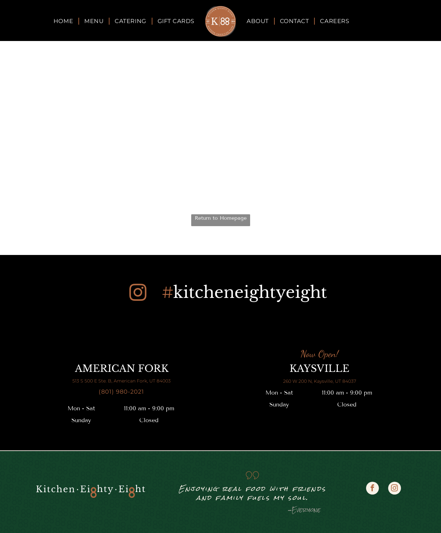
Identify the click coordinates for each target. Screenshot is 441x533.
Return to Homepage (221, 218)
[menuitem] (64, 21)
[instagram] (138, 293)
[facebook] (372, 489)
